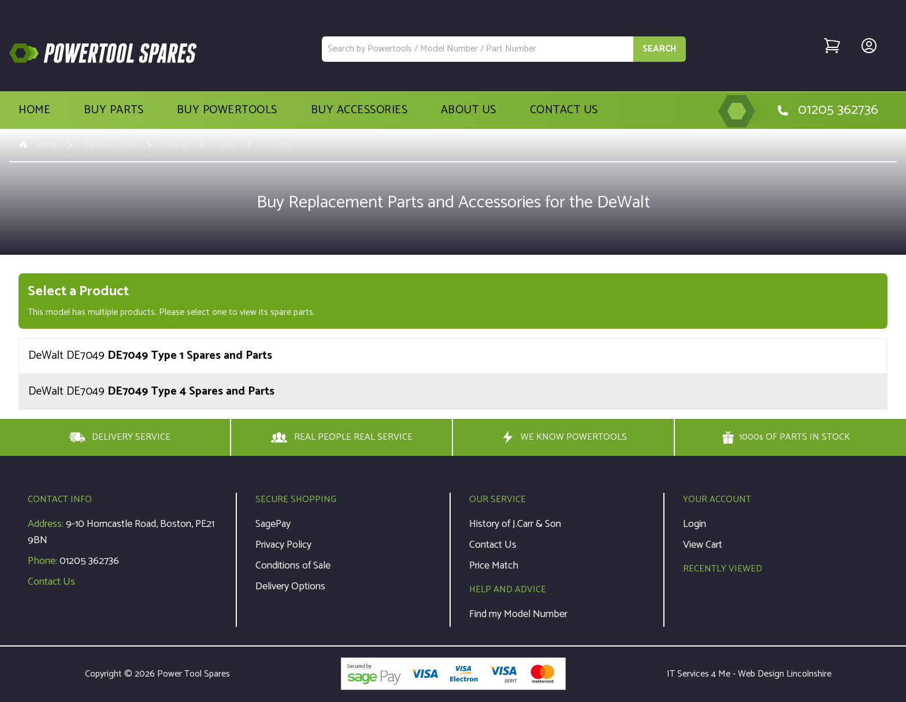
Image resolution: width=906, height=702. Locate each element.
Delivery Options (290, 586)
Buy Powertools (227, 110)
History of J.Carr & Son (515, 524)
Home (34, 110)
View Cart (702, 545)
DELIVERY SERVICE (119, 437)
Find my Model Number (518, 614)
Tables (225, 145)
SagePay (273, 524)
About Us (468, 110)
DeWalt (175, 145)
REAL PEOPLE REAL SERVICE (342, 437)
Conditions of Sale (293, 565)
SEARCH (660, 49)
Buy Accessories (359, 110)
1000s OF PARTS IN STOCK (786, 437)
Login (694, 524)
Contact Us (564, 110)
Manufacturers (109, 145)
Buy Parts (114, 110)
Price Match (493, 565)
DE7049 (276, 145)
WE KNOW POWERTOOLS (563, 437)
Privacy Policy (283, 545)
